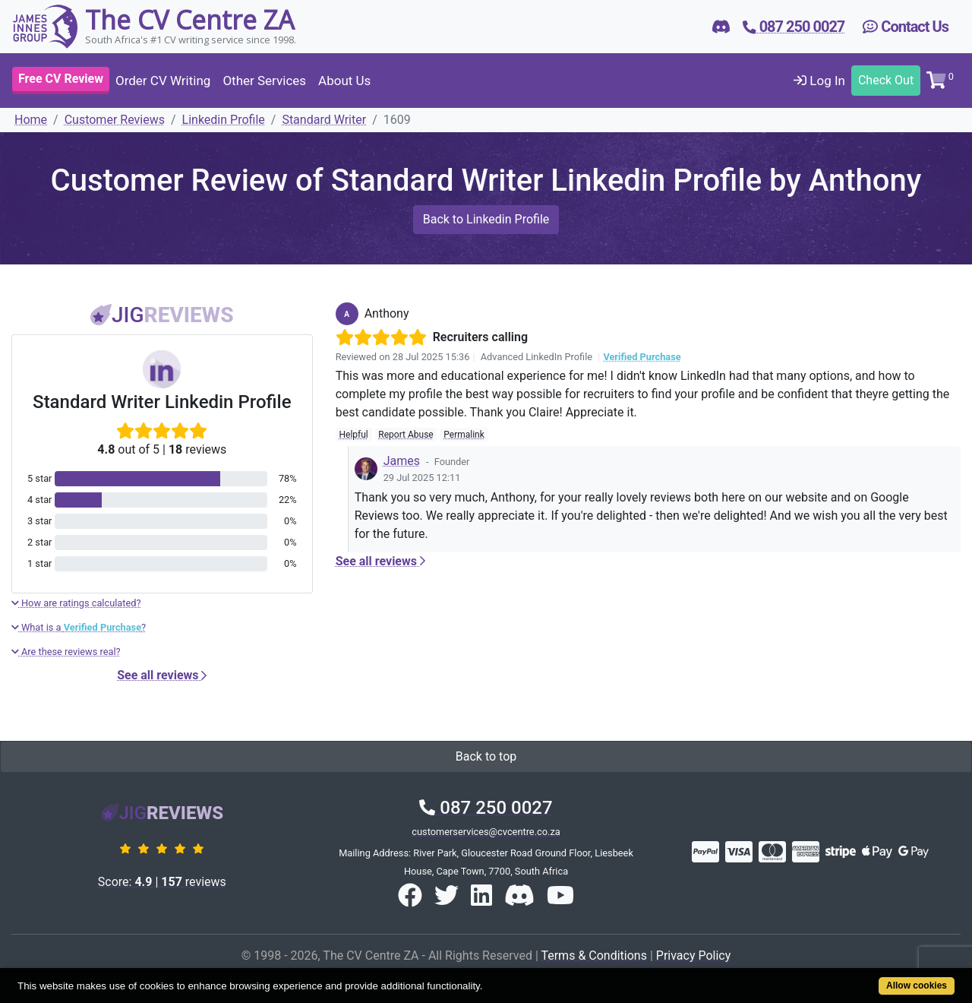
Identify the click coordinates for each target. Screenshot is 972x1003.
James (401, 461)
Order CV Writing (162, 80)
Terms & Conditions (594, 955)
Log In (819, 80)
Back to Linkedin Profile (486, 219)
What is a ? (78, 627)
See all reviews (162, 675)
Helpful (353, 434)
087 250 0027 (485, 807)
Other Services (264, 80)
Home (30, 119)
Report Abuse (405, 434)
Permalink (463, 434)
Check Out (886, 80)
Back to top (486, 756)
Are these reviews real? (66, 651)
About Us (344, 80)
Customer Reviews (115, 119)
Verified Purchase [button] (641, 356)
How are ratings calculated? (76, 603)
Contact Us (905, 26)
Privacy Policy (693, 955)
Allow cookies (916, 985)
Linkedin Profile (223, 119)
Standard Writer (324, 119)
